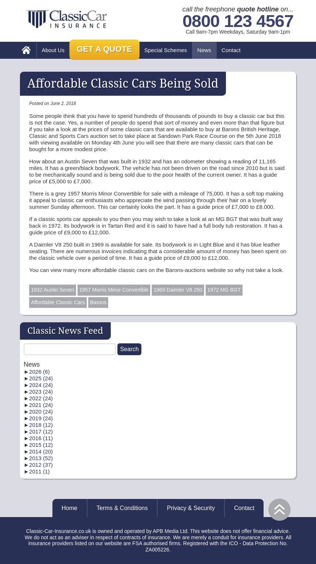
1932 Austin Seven (52, 290)
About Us (53, 50)
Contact (231, 50)
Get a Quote (104, 49)
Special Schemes (165, 50)
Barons (98, 302)
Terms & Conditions (122, 508)
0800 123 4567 (237, 21)
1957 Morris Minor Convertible (114, 290)
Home (70, 508)
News (205, 50)
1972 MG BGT (224, 290)
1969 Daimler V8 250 (178, 290)
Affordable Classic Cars (58, 302)
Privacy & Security (191, 508)
